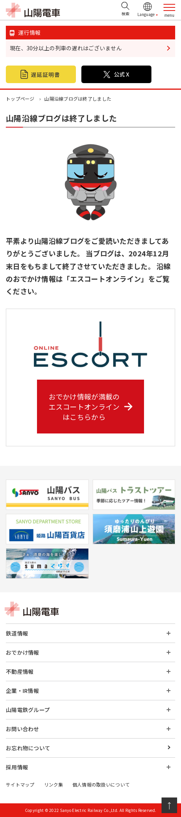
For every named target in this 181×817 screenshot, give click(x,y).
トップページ (20, 98)
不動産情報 (19, 671)
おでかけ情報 (22, 652)
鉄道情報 (17, 633)
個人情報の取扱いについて (101, 784)
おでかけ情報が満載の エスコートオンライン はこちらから (91, 406)
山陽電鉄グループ (28, 710)
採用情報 (17, 767)
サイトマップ (20, 784)
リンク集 (53, 784)
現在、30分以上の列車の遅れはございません (66, 48)
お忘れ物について (28, 748)
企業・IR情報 (22, 690)
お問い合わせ (22, 729)
